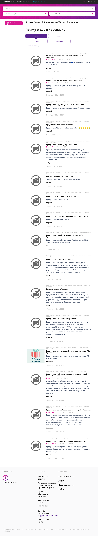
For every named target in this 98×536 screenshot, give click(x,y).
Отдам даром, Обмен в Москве (70, 53)
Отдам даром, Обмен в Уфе (67, 371)
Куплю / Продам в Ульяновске (54, 285)
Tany (48, 163)
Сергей (49, 131)
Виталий (49, 362)
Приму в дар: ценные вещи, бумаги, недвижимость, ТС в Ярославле (68, 352)
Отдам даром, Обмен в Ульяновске (73, 285)
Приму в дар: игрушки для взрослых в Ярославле (65, 105)
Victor (48, 183)
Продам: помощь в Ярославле (57, 289)
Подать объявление (39, 2)
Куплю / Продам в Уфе (52, 371)
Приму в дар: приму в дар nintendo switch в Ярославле (67, 216)
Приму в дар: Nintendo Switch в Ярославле (62, 196)
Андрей (49, 91)
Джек (48, 68)
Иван (48, 275)
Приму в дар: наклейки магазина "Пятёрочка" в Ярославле (64, 236)
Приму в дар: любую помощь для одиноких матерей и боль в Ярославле (67, 375)
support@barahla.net (48, 515)
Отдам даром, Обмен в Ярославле (72, 101)
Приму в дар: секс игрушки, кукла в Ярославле (64, 80)
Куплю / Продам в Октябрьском (54, 141)
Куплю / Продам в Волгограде (54, 347)
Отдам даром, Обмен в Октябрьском (74, 141)
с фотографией (32, 46)
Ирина (48, 246)
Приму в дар (73, 22)
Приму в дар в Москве (85, 53)
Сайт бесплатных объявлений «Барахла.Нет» (38, 529)
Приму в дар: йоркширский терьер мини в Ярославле (66, 441)
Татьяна (49, 428)
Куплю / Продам (33, 22)
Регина (49, 396)
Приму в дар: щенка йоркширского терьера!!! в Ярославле (68, 410)
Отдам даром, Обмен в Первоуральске (76, 255)
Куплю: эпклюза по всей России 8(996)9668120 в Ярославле (64, 56)
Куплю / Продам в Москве (53, 53)
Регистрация (91, 2)
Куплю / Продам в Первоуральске (55, 255)
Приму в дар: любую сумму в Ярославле (61, 145)
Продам (59, 36)
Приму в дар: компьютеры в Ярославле (61, 319)
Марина (49, 455)
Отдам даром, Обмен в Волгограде (73, 347)
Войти (83, 2)
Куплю (37, 41)
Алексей (49, 337)
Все (36, 36)
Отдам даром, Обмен (54, 22)
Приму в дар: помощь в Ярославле (59, 259)
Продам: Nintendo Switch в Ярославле (60, 125)
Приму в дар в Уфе (81, 371)
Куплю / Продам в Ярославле (53, 101)
